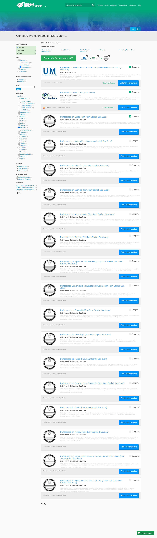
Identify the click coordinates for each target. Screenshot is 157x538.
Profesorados (25, 67)
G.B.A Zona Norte (26, 108)
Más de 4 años (22, 171)
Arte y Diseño (65, 50)
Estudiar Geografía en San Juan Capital (71, 319)
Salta (21, 123)
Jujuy (21, 158)
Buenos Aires (23, 98)
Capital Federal (24, 112)
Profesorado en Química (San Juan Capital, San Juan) (84, 190)
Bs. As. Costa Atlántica (28, 103)
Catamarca (23, 145)
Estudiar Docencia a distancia (68, 102)
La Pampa (23, 136)
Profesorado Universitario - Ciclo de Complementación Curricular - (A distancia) (91, 68)
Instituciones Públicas (25, 177)
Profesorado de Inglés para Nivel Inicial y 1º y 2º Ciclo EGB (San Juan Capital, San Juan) (91, 262)
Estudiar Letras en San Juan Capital (70, 127)
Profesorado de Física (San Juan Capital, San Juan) (83, 359)
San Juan (22, 127)
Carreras (100, 5)
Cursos (106, 5)
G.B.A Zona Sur (26, 110)
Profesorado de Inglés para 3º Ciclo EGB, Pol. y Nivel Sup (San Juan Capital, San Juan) (91, 482)
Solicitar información (128, 83)
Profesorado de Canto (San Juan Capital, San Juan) (83, 407)
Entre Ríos (23, 132)
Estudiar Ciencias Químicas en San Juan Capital (73, 199)
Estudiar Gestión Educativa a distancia (71, 79)
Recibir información (129, 132)
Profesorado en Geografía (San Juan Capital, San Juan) (85, 310)
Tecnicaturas (25, 65)
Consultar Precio (109, 83)
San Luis (22, 139)
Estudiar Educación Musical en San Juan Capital (73, 297)
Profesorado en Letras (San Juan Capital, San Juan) (83, 117)
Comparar (134, 67)
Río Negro (23, 125)
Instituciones (132, 5)
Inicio (42, 43)
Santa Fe (22, 118)
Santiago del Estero (25, 154)
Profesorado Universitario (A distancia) (77, 92)
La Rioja (22, 147)
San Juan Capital (26, 130)
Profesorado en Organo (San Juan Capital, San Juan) (84, 237)
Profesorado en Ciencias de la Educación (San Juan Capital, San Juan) (92, 383)
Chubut (22, 121)
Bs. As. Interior (26, 101)
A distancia (21, 82)
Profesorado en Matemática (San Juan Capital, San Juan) (86, 141)
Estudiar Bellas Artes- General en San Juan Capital (74, 223)
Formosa (22, 149)
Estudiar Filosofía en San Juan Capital (70, 174)
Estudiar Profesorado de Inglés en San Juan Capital (74, 272)
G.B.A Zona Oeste (27, 105)
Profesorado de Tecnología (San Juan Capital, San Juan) (85, 334)
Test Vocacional (122, 5)
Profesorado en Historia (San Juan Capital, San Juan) (84, 432)
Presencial (21, 79)
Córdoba (22, 114)
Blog (139, 5)
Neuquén (22, 143)
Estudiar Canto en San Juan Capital (70, 416)
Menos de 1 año (22, 166)
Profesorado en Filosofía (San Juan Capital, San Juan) (84, 165)
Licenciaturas (25, 63)
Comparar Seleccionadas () (58, 58)
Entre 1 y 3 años (22, 168)
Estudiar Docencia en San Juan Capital (71, 392)
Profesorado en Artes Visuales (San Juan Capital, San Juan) (87, 214)
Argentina (19, 96)
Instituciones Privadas (25, 179)
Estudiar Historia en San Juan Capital (70, 441)
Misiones (22, 141)
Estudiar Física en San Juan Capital (70, 368)
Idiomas (101, 50)
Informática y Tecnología (126, 50)
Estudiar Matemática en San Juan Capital (71, 150)
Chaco (22, 152)
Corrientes (23, 156)
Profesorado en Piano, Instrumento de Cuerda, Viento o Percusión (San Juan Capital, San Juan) (92, 457)
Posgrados (113, 5)
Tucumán (22, 134)
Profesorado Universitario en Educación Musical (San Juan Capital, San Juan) (92, 287)
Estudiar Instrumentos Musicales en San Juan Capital (75, 246)
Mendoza (22, 116)
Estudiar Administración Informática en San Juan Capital (75, 343)
